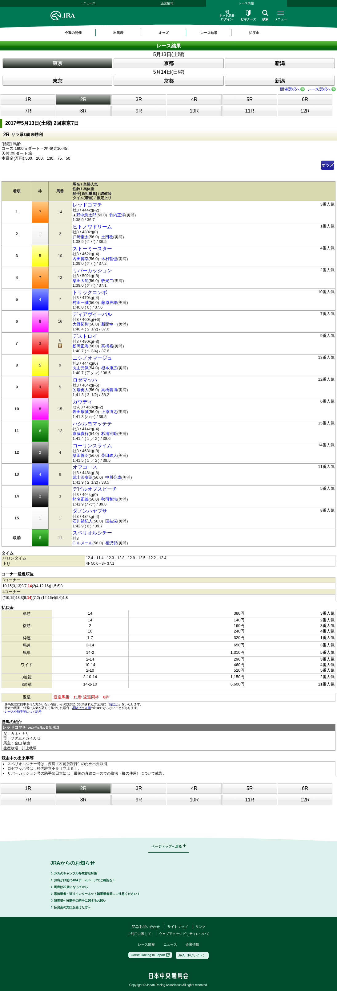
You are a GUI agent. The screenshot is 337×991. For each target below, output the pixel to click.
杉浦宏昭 (109, 433)
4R (194, 99)
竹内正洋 (117, 215)
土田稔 (107, 237)
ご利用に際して (139, 934)
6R (305, 99)
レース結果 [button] (208, 33)
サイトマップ (177, 926)
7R (28, 110)
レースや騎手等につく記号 (23, 711)
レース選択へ (319, 89)
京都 (169, 63)
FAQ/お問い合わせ (145, 926)
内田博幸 (81, 258)
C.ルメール (83, 543)
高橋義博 (109, 389)
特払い (113, 704)
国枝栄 (111, 521)
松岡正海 (81, 346)
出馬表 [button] (118, 33)
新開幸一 (109, 324)
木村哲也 (109, 258)
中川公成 (113, 477)
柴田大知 (81, 280)
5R (250, 99)
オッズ (328, 165)
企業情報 (167, 3)
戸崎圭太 (81, 237)
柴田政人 (109, 455)
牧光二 (107, 280)
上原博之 (109, 411)
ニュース (89, 3)
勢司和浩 (109, 499)
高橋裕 (107, 346)
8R (83, 110)
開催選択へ (290, 89)
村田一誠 (81, 302)
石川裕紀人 (83, 521)
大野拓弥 (81, 324)
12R (304, 110)
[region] (168, 32)
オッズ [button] (163, 33)
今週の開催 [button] (73, 33)
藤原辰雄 (109, 302)
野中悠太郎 (86, 215)
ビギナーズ (248, 15)
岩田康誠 (81, 411)
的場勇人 (81, 389)
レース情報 (246, 3)
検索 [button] (265, 15)
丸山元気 (81, 368)
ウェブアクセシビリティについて (184, 934)
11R (249, 110)
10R (194, 110)
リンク (200, 926)
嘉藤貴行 (81, 433)
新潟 (280, 63)
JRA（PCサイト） (192, 955)
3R (139, 99)
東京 (57, 63)
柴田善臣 (81, 455)
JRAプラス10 (81, 708)
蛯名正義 (81, 499)
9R (139, 110)
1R (28, 99)
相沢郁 (111, 543)
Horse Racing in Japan (150, 955)
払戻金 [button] (254, 33)
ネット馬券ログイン (227, 15)
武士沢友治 (83, 477)
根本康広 (109, 368)
